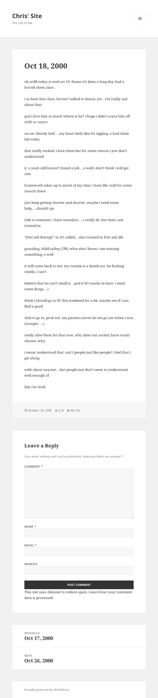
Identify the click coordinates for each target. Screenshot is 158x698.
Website (31, 564)
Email (30, 545)
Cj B (61, 410)
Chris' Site (27, 16)
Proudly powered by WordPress (46, 690)
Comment (33, 466)
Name (30, 526)
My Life (75, 410)
